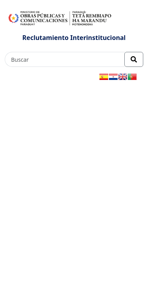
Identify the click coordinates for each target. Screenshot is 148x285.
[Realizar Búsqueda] (133, 59)
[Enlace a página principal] (60, 17)
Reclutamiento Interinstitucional (74, 37)
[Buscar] (65, 59)
